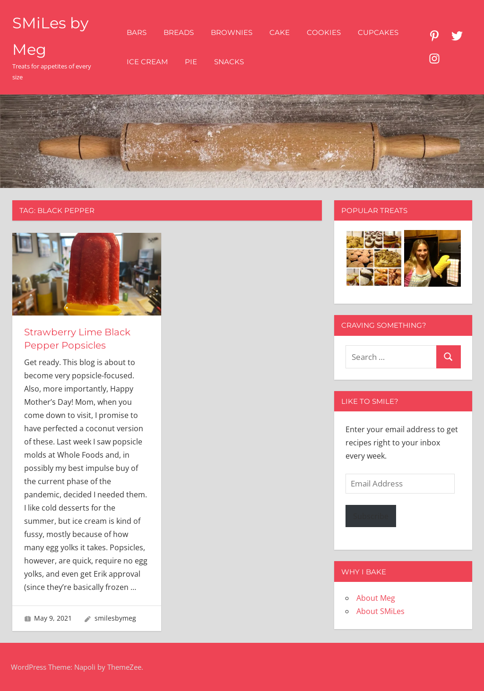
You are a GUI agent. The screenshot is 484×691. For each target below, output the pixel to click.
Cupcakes (378, 32)
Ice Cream (147, 61)
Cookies (324, 32)
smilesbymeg (115, 618)
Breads (179, 32)
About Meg (375, 598)
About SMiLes (380, 611)
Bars (137, 32)
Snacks (229, 61)
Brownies (231, 32)
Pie (191, 61)
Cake (279, 32)
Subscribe (371, 516)
